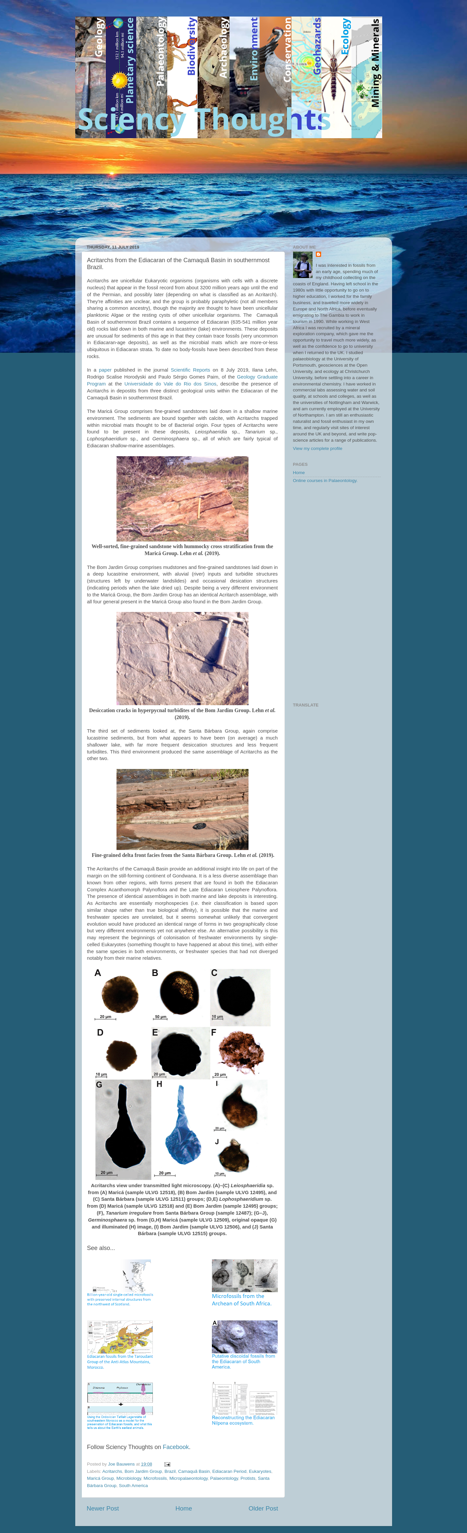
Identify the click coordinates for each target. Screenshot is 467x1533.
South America (133, 1485)
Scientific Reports (190, 370)
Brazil (170, 1471)
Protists (248, 1478)
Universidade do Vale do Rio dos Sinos (170, 383)
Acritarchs (112, 1471)
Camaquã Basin (194, 1471)
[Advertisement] (233, 187)
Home (184, 1508)
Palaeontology (224, 1478)
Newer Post (103, 1508)
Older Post (263, 1508)
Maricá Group (100, 1478)
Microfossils (155, 1478)
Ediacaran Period (229, 1471)
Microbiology (129, 1478)
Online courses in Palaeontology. (325, 480)
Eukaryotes (260, 1471)
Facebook (176, 1447)
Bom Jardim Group (143, 1471)
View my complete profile (318, 448)
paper (105, 370)
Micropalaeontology (188, 1478)
